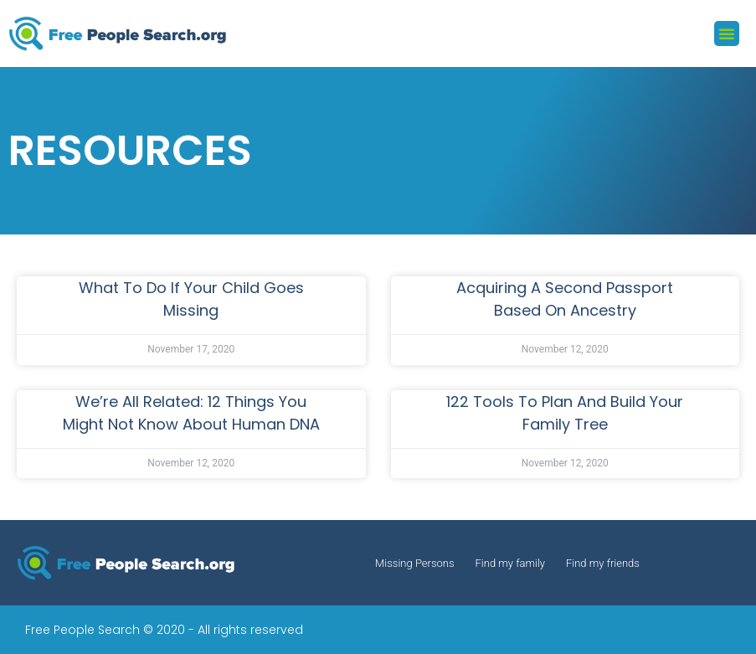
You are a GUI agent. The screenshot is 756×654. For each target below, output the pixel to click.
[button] (726, 33)
